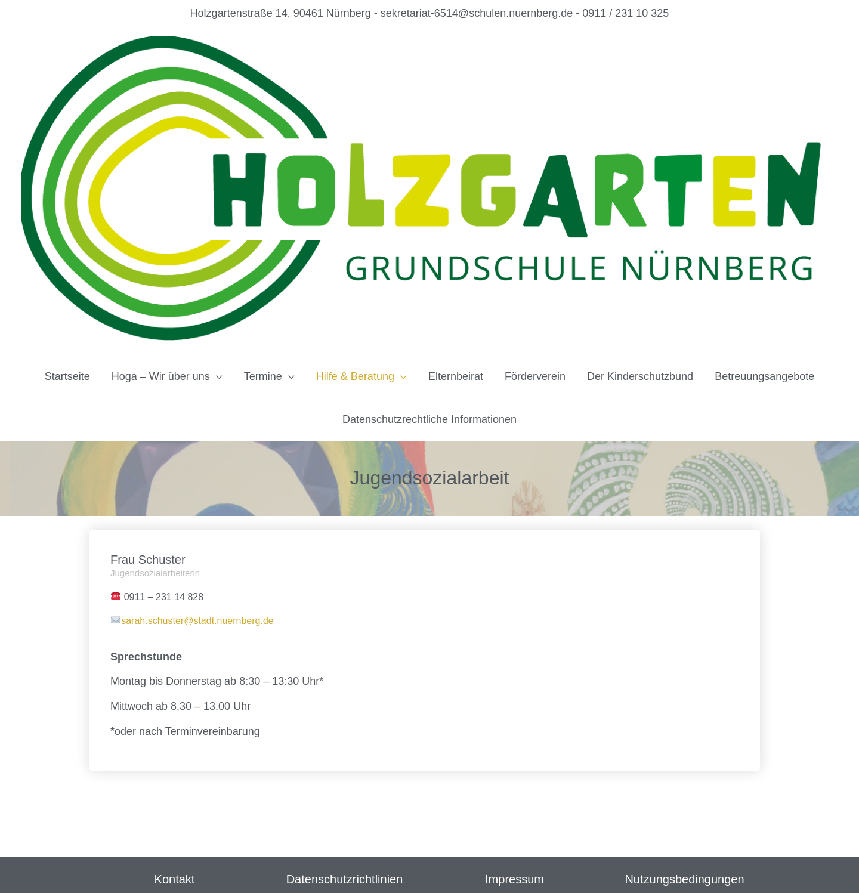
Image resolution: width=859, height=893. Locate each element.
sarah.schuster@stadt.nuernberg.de (197, 621)
